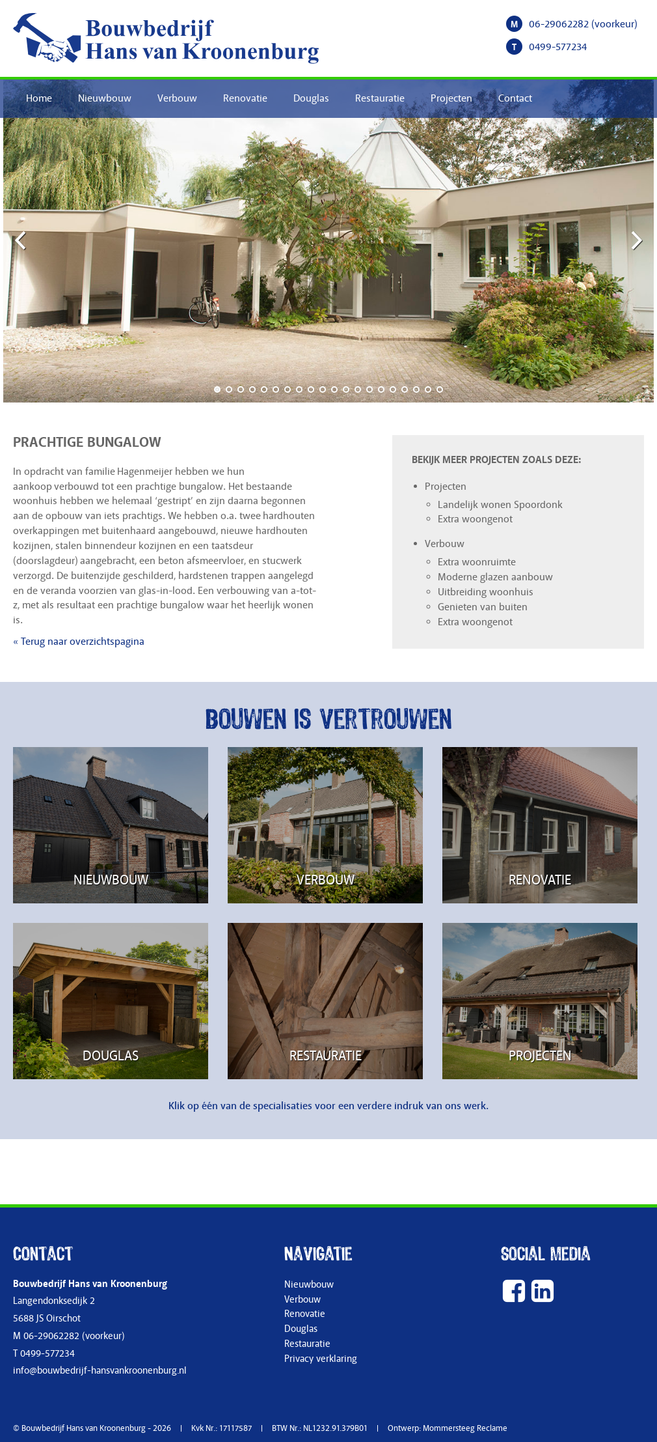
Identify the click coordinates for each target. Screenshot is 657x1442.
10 (322, 389)
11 (334, 389)
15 (381, 389)
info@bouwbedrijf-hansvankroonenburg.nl (100, 1370)
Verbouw (177, 98)
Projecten (451, 98)
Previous (23, 240)
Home (39, 98)
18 (416, 389)
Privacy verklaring (320, 1359)
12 (346, 389)
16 (393, 389)
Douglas (311, 98)
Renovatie (245, 98)
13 (358, 389)
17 (404, 389)
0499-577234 (558, 46)
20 (439, 389)
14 (369, 389)
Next (634, 240)
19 (428, 389)
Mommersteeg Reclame (465, 1428)
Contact (515, 98)
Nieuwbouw (104, 98)
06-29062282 (559, 24)
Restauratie (380, 98)
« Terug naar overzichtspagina (78, 641)
